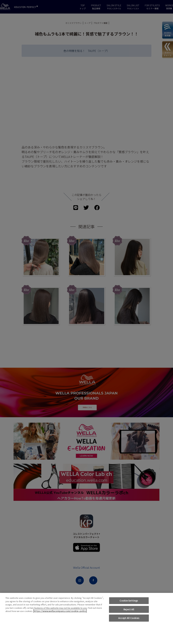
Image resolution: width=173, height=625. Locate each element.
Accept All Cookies (128, 618)
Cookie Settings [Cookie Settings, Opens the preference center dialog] (129, 600)
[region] (86, 609)
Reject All (128, 609)
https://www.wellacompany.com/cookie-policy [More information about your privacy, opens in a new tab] (60, 611)
